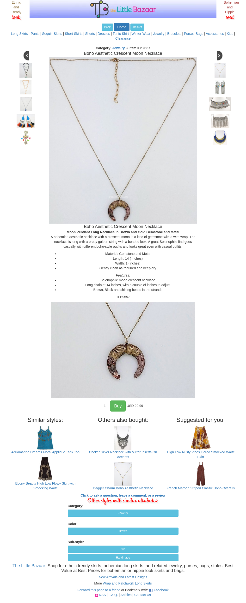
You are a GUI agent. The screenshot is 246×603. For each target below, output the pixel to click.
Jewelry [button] (123, 513)
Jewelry (158, 34)
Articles (126, 595)
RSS (102, 595)
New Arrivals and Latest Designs (123, 577)
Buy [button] (118, 406)
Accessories (215, 34)
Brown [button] (123, 531)
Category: (75, 506)
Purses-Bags (193, 34)
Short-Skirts (73, 34)
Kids (230, 34)
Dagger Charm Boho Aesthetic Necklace (123, 488)
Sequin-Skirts (52, 34)
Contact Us (142, 595)
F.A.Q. (113, 595)
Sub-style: (76, 542)
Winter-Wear (141, 34)
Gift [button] (123, 549)
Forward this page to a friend (98, 590)
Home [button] (121, 27)
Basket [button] (137, 27)
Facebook (161, 590)
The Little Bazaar (28, 565)
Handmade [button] (123, 557)
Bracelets (174, 34)
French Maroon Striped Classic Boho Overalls (200, 488)
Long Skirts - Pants (25, 34)
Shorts (90, 34)
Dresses (104, 34)
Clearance (123, 38)
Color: (73, 524)
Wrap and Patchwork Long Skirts (127, 583)
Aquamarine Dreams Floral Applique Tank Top (45, 452)
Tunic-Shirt (121, 34)
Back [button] (107, 27)
